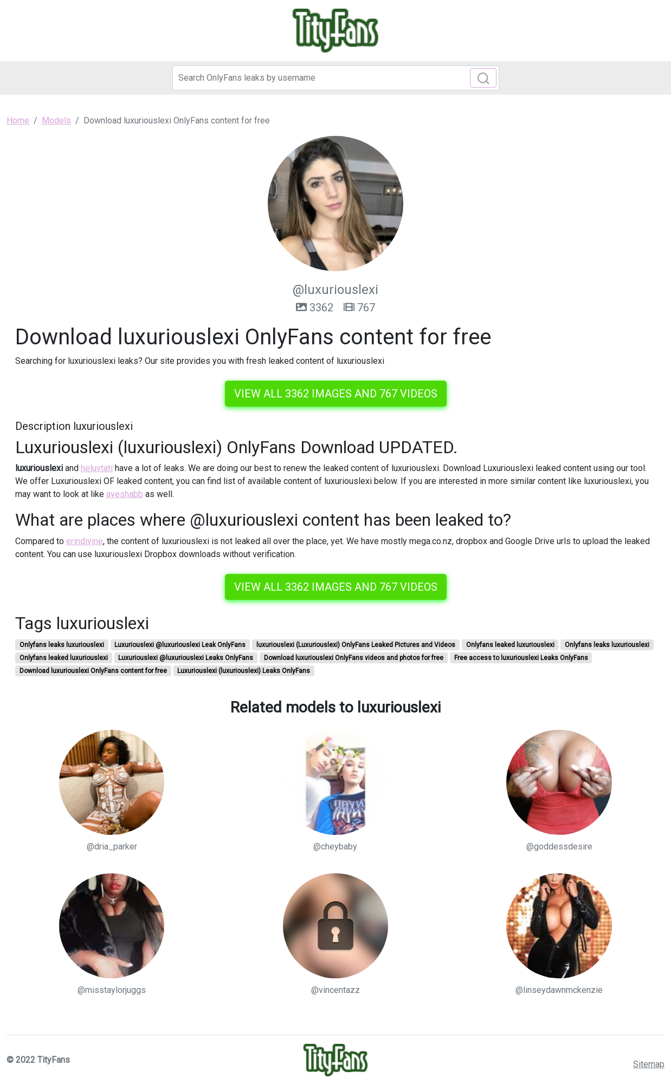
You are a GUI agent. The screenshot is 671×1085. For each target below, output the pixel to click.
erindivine (84, 541)
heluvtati (97, 468)
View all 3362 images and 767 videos (335, 393)
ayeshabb (124, 494)
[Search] (335, 78)
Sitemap (648, 1064)
